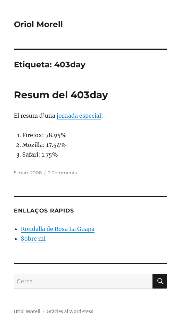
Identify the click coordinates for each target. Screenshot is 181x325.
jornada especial (79, 115)
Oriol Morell (38, 24)
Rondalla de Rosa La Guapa (57, 228)
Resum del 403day (61, 95)
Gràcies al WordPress (70, 312)
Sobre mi (33, 238)
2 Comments (62, 172)
